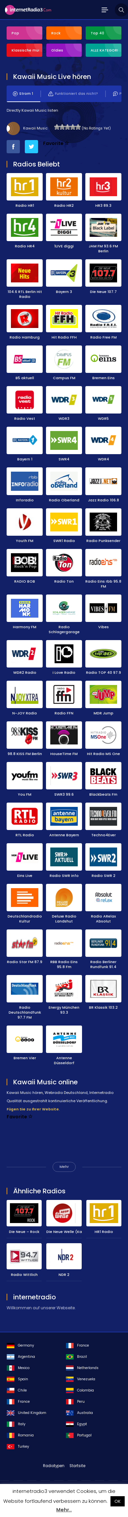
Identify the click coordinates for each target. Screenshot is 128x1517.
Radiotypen (53, 1465)
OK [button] (117, 1501)
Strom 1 (23, 94)
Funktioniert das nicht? (73, 94)
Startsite (77, 1465)
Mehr (64, 1166)
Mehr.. (64, 1509)
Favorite (56, 143)
